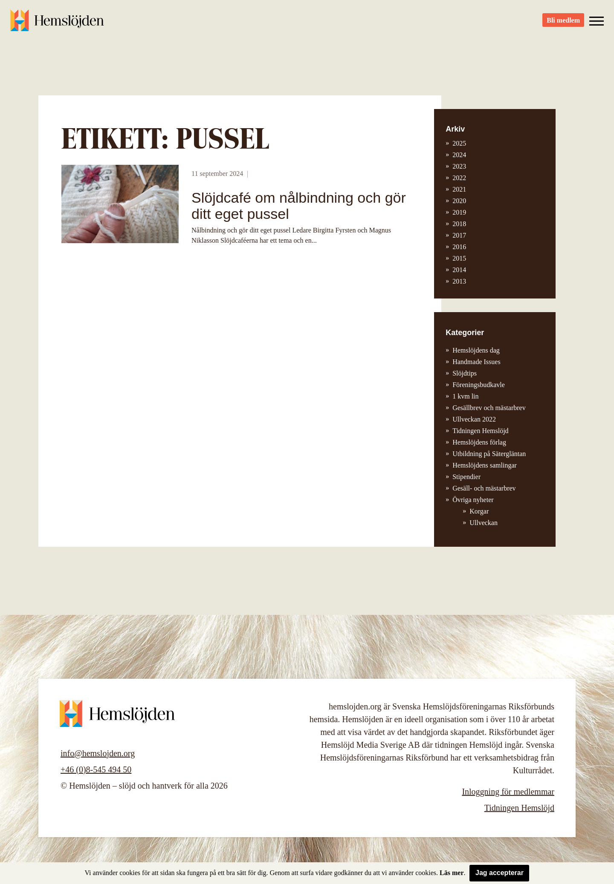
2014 (459, 269)
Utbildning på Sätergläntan (489, 453)
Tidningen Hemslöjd (480, 430)
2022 (459, 177)
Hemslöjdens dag (476, 350)
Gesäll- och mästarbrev (484, 488)
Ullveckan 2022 (474, 419)
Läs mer (451, 872)
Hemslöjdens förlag (479, 442)
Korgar (479, 511)
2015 (459, 258)
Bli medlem (563, 21)
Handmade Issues (476, 361)
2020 (459, 200)
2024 (459, 154)
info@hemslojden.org (98, 753)
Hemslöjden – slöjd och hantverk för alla (57, 21)
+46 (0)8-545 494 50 (96, 769)
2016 (459, 246)
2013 (459, 281)
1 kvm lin (465, 396)
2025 (459, 143)
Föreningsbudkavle (478, 384)
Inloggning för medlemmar (508, 791)
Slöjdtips (464, 373)
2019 (459, 212)
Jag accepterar (499, 872)
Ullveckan (483, 522)
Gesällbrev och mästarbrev (488, 407)
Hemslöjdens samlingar (484, 465)
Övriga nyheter (472, 499)
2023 (459, 166)
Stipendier (466, 476)
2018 (459, 223)
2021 (459, 189)
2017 (459, 235)
